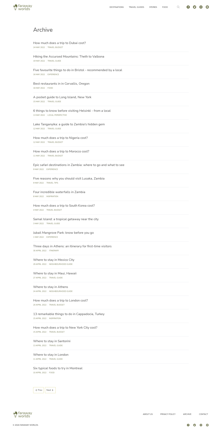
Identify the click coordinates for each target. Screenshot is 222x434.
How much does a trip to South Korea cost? (64, 205)
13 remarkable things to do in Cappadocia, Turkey (68, 314)
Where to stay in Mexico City (53, 260)
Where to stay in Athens (50, 287)
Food (165, 7)
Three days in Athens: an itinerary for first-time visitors (72, 246)
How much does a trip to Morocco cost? (61, 151)
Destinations (117, 7)
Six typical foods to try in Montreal (57, 368)
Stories (153, 7)
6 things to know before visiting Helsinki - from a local (72, 111)
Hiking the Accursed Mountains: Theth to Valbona (68, 56)
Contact (203, 414)
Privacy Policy (167, 414)
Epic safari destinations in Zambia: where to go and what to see (78, 165)
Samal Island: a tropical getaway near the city (66, 219)
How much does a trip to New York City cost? (65, 327)
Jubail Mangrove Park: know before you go (63, 233)
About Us (148, 414)
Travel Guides (136, 7)
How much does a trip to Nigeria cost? (60, 138)
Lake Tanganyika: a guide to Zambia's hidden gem (69, 124)
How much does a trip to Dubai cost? (59, 43)
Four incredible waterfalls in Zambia (59, 192)
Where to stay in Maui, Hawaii (55, 273)
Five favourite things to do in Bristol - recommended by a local (77, 70)
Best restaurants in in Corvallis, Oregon (61, 83)
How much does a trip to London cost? (60, 300)
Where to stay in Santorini (51, 341)
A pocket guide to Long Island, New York (62, 97)
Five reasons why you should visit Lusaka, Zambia (69, 178)
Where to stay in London (50, 355)
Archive (187, 414)
